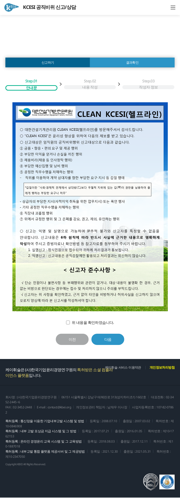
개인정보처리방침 (162, 368)
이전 (72, 339)
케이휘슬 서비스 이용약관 (123, 368)
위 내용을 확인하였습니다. (93, 323)
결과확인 (132, 62)
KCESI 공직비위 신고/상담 (40, 7)
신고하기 (47, 62)
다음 (108, 339)
